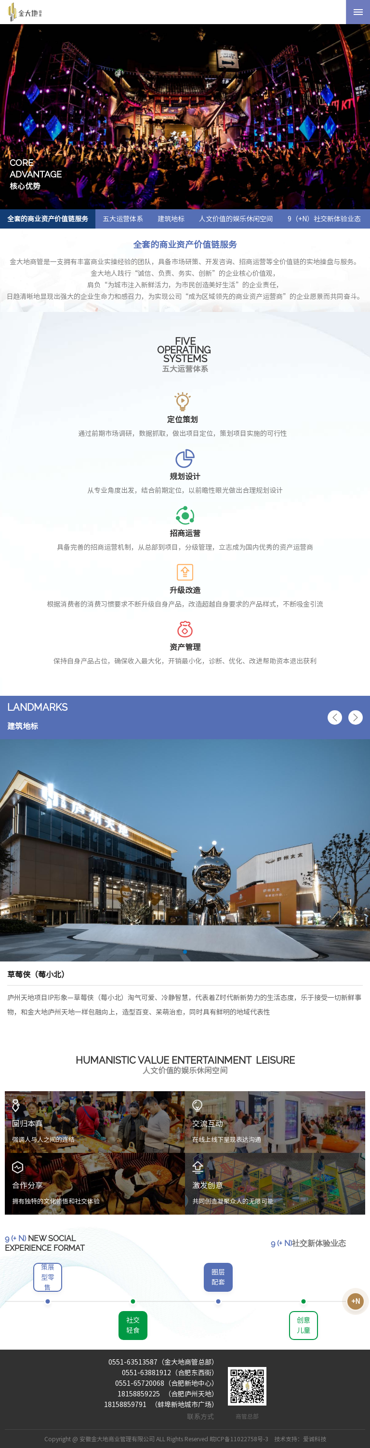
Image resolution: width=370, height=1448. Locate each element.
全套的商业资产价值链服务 (47, 219)
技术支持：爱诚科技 (300, 1439)
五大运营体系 (123, 219)
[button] (335, 717)
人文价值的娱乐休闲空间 (236, 219)
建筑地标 (171, 219)
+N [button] (355, 1301)
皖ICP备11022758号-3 (239, 1439)
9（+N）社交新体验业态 (324, 219)
